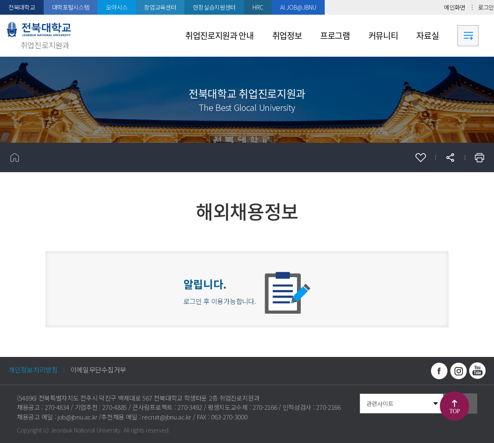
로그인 (486, 7)
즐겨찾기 (420, 157)
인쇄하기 (479, 157)
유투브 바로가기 (477, 370)
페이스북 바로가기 (439, 370)
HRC (257, 7)
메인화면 (454, 7)
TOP (454, 411)
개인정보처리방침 (33, 369)
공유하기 (450, 157)
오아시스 (116, 7)
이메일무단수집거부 (98, 369)
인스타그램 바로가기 (458, 370)
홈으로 (14, 157)
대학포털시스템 (70, 7)
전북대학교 (21, 7)
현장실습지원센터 (214, 7)
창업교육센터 (160, 7)
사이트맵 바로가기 (468, 36)
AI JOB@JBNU (298, 7)
